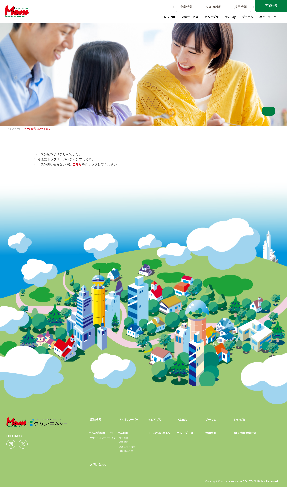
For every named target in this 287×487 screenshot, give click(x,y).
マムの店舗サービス (101, 433)
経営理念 (123, 442)
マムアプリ (211, 17)
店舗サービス (189, 17)
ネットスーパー (269, 17)
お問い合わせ (98, 464)
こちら (77, 164)
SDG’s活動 (213, 7)
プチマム (247, 17)
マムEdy (230, 17)
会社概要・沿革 (127, 446)
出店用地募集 (126, 451)
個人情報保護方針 (245, 433)
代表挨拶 (123, 437)
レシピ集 (169, 17)
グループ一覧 (184, 433)
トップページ (14, 128)
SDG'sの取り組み (159, 433)
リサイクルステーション (103, 437)
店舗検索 (271, 5)
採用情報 (240, 7)
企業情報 (186, 7)
